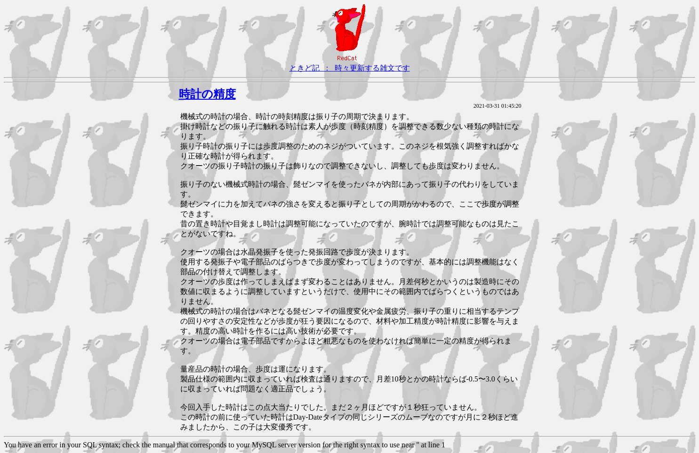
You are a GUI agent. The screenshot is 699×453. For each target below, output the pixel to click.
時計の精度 (207, 94)
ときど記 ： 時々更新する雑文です (349, 68)
